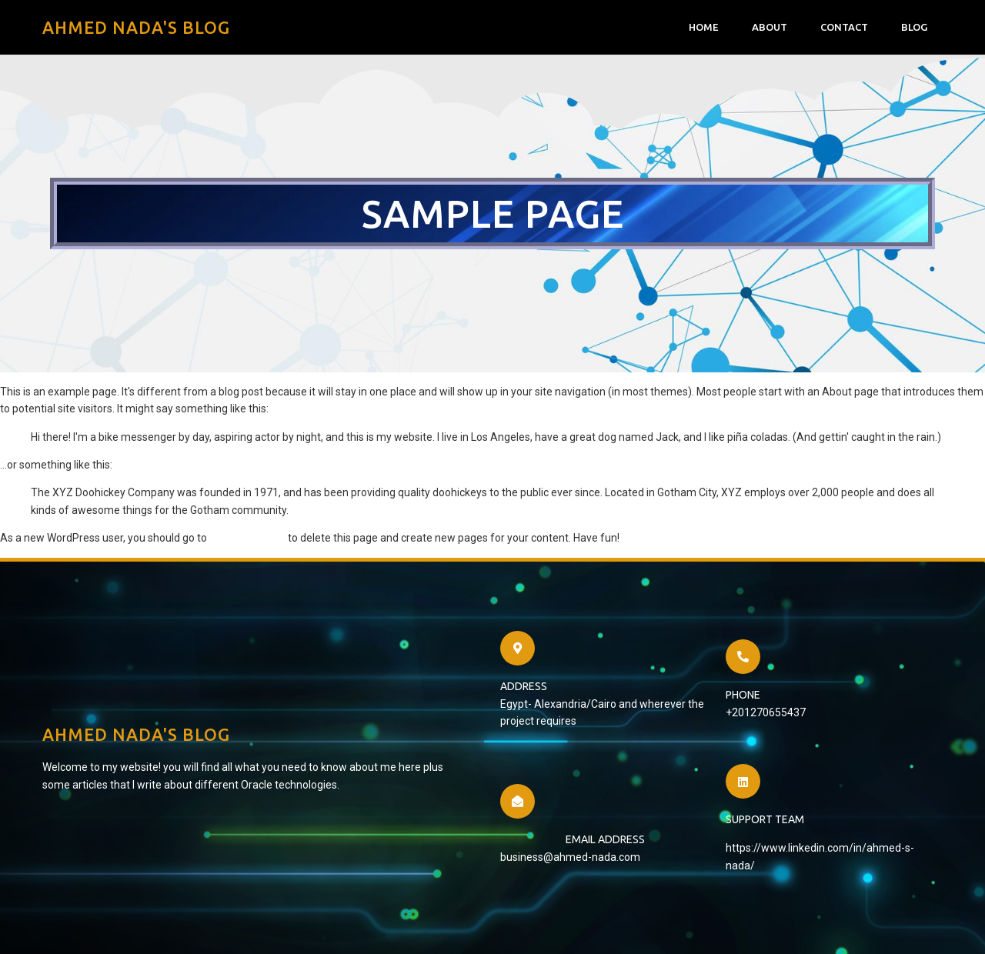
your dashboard (247, 538)
